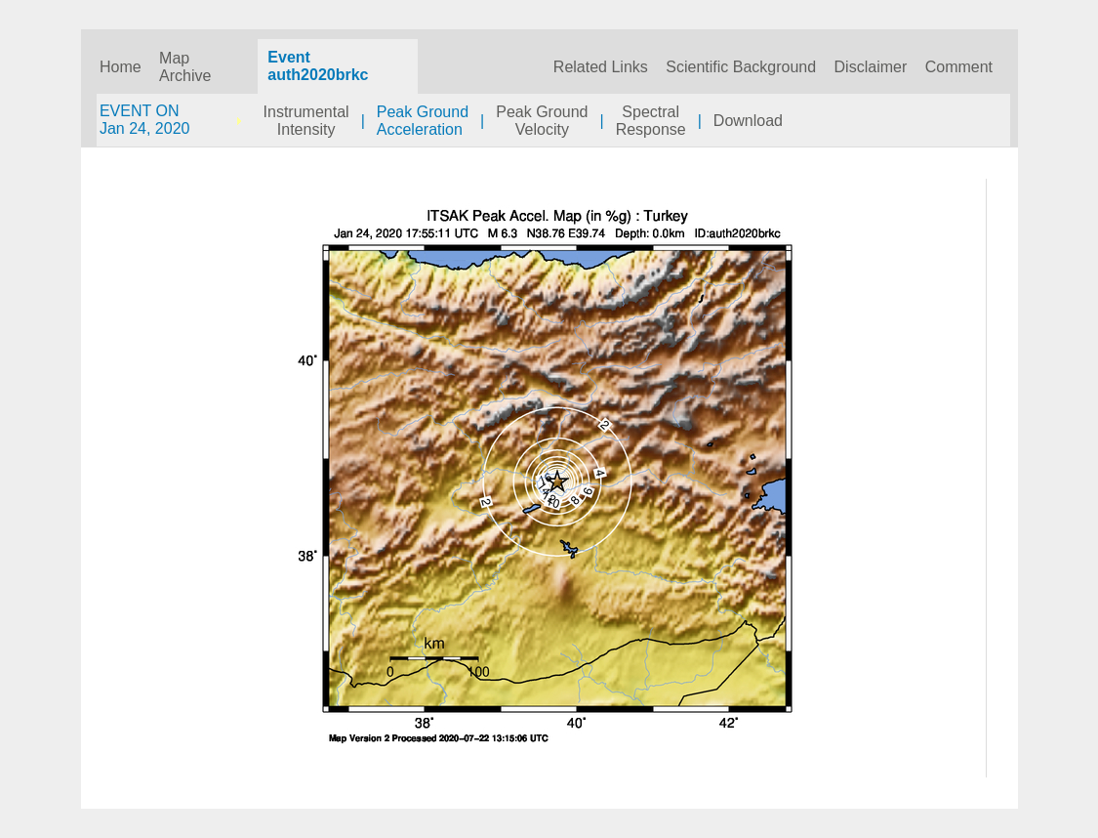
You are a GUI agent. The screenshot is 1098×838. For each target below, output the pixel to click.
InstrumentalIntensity (306, 121)
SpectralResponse (651, 121)
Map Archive (185, 67)
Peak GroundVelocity (542, 121)
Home (121, 67)
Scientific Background (741, 67)
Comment (959, 67)
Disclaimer (871, 67)
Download (748, 120)
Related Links (600, 67)
